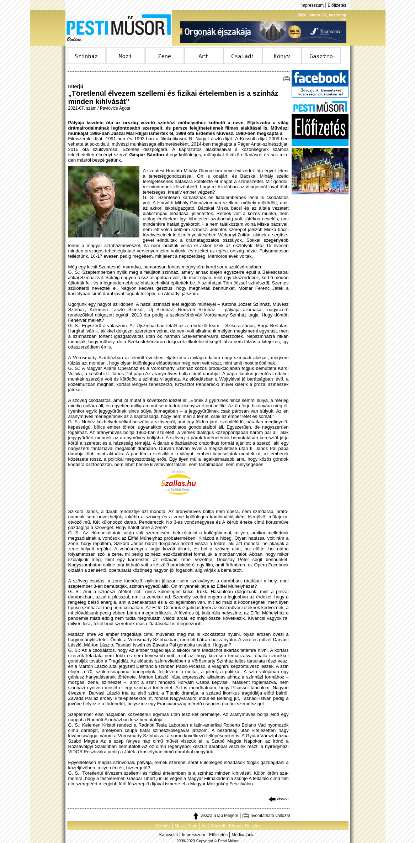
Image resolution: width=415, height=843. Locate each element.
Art (204, 825)
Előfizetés (337, 5)
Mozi (179, 825)
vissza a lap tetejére (215, 815)
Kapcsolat (168, 834)
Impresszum (312, 5)
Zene (192, 825)
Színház (162, 825)
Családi (218, 825)
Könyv (235, 825)
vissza (278, 798)
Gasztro (252, 825)
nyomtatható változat (266, 815)
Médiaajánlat (244, 834)
